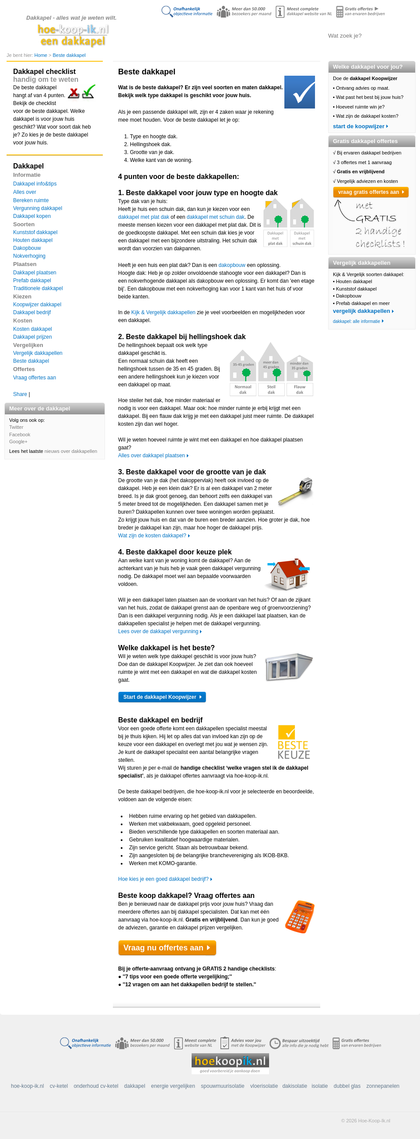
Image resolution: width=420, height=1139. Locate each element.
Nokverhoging (29, 256)
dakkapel (134, 1086)
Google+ (18, 441)
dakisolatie (294, 1086)
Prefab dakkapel (32, 280)
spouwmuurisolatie (222, 1086)
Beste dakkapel (68, 55)
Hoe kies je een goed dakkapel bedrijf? (163, 879)
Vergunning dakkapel (37, 208)
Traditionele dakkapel (38, 288)
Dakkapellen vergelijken (252, 35)
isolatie (320, 1086)
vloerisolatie (264, 1086)
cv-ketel (59, 1086)
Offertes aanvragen (295, 35)
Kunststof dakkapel (35, 232)
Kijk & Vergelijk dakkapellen (163, 312)
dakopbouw (232, 265)
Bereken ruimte (31, 200)
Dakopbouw (27, 248)
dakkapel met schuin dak (216, 217)
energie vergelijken (173, 1086)
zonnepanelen (383, 1086)
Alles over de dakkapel (208, 35)
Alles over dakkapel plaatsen (151, 455)
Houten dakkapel (32, 240)
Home (42, 55)
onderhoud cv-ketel (96, 1086)
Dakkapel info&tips (34, 184)
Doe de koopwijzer (164, 35)
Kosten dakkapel (32, 329)
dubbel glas (347, 1086)
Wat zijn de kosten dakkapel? (152, 536)
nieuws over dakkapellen (71, 451)
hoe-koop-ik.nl (27, 1086)
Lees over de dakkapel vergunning (158, 631)
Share (20, 394)
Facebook (19, 434)
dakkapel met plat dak (143, 217)
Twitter (16, 427)
